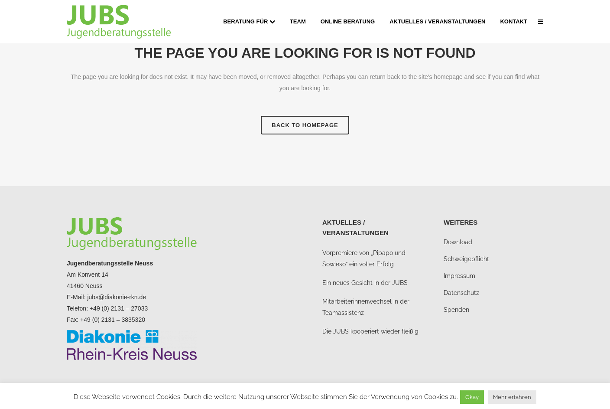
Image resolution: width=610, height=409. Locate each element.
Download (458, 242)
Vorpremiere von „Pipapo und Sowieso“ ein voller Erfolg (364, 258)
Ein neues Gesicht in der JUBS (365, 282)
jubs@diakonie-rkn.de (116, 297)
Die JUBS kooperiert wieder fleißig (370, 331)
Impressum (459, 275)
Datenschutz (461, 292)
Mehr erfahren (512, 397)
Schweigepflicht (466, 258)
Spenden (456, 309)
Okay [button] (472, 397)
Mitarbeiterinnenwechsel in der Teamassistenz (365, 307)
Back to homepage (305, 125)
